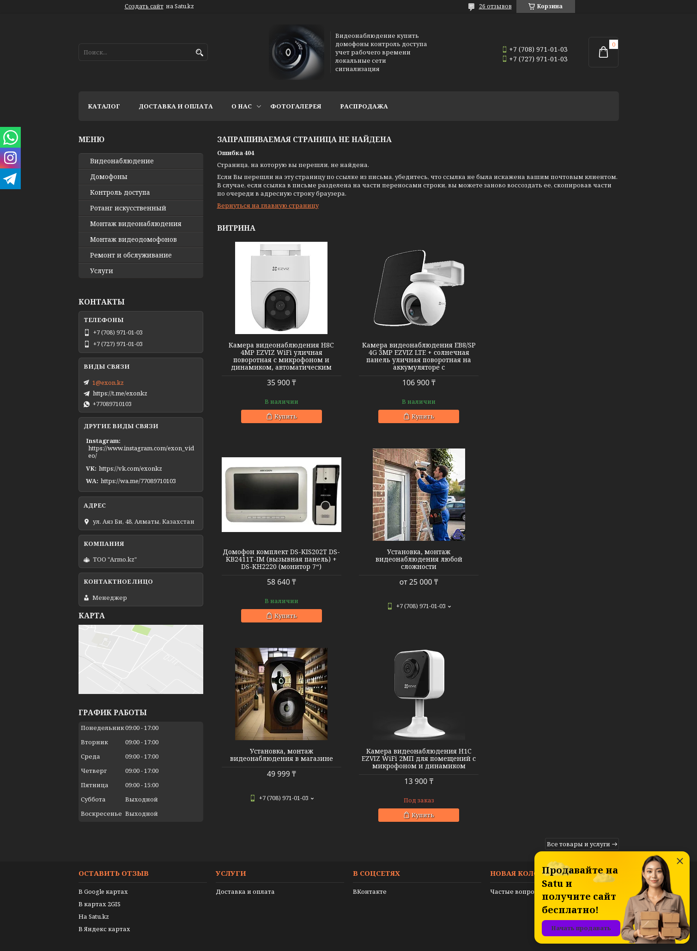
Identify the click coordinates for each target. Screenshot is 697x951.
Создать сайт (144, 6)
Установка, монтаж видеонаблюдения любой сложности (281, 559)
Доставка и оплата (176, 106)
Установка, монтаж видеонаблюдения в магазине (417, 555)
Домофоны (108, 177)
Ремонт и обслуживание (131, 255)
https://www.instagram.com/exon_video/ (141, 451)
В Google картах (103, 865)
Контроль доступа (120, 192)
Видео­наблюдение (122, 161)
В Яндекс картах (104, 903)
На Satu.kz (94, 890)
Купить (285, 416)
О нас (241, 106)
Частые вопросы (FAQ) (525, 865)
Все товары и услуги (578, 644)
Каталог (104, 106)
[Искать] (200, 53)
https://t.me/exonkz (120, 393)
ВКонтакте (370, 865)
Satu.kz (394, 934)
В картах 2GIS (100, 878)
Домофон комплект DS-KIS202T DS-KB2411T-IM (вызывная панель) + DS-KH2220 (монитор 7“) (554, 352)
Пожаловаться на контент (372, 942)
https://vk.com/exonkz (130, 468)
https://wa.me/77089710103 (138, 480)
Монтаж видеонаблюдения (136, 224)
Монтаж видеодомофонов (133, 239)
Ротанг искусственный (128, 208)
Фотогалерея (295, 106)
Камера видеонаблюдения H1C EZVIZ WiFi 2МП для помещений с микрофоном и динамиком (554, 559)
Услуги (101, 271)
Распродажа (364, 106)
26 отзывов (495, 6)
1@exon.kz (108, 382)
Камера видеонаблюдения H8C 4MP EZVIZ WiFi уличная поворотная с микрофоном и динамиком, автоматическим (281, 356)
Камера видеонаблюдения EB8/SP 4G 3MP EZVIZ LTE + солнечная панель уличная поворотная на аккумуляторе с (417, 356)
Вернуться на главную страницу (268, 205)
